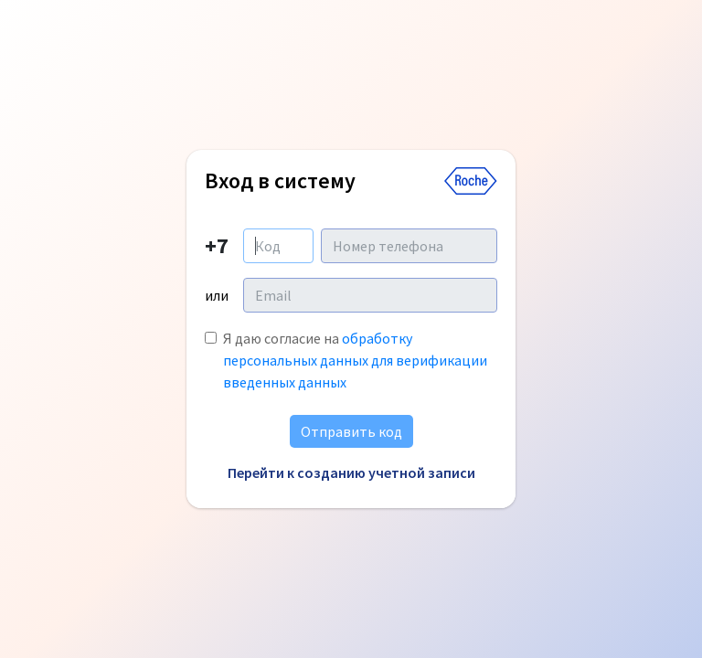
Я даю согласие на (355, 360)
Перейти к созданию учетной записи (351, 472)
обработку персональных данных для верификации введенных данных (355, 360)
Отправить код (351, 431)
